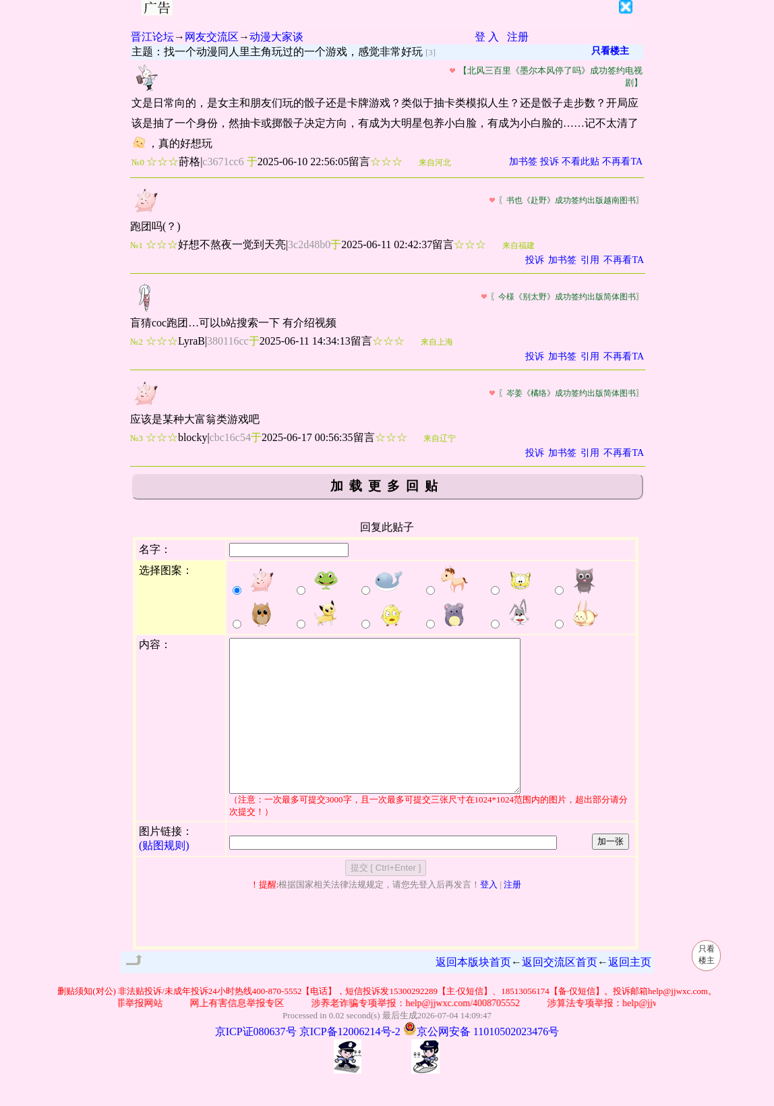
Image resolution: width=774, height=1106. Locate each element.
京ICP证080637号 (256, 1062)
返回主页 (629, 992)
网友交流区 (212, 36)
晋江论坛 (152, 36)
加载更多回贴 (387, 486)
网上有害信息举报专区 (248, 1033)
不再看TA (622, 161)
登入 (489, 915)
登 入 (487, 36)
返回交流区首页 (559, 992)
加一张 (610, 872)
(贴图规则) (164, 875)
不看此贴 (580, 161)
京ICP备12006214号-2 (349, 1062)
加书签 (523, 161)
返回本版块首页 (473, 992)
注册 (518, 36)
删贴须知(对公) (86, 1021)
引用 (589, 260)
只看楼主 (610, 51)
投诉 (549, 161)
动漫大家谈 (276, 36)
